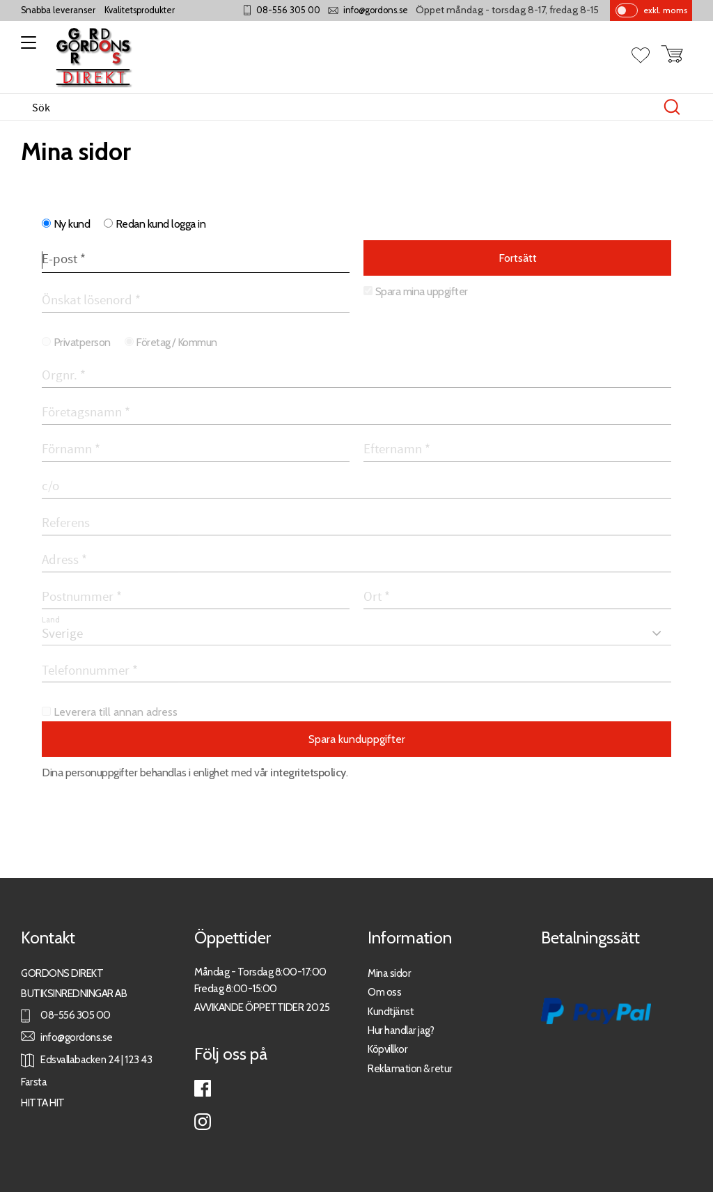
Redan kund (161, 223)
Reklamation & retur (410, 1068)
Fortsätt (518, 258)
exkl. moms (665, 10)
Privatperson (82, 342)
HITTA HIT (43, 1102)
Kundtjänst (391, 1011)
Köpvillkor (387, 1049)
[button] (26, 47)
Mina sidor (389, 973)
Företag (153, 342)
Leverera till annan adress (116, 712)
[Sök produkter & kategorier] (341, 107)
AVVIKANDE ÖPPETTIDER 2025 (262, 1007)
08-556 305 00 (288, 10)
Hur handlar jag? (401, 1030)
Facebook (202, 1088)
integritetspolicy (308, 772)
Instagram (202, 1121)
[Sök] (672, 107)
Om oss (384, 991)
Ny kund (72, 223)
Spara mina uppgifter (421, 291)
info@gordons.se (375, 10)
